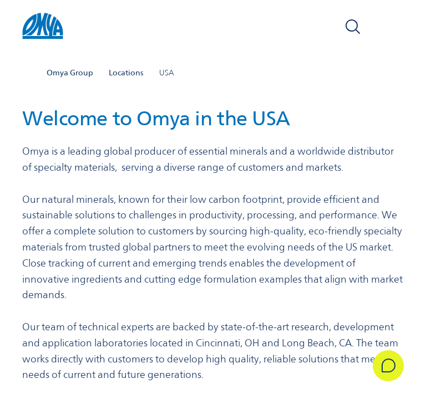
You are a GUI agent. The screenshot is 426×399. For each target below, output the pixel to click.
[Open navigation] (391, 26)
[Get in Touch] (388, 365)
